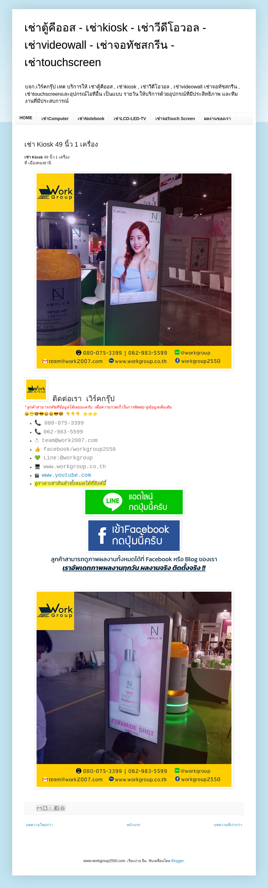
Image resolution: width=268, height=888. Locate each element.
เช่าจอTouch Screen (175, 118)
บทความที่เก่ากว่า (228, 825)
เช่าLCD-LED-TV (130, 118)
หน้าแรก (133, 825)
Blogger (177, 861)
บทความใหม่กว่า (39, 825)
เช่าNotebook (91, 118)
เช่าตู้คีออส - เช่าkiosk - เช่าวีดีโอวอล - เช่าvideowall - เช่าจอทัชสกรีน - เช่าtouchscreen (115, 45)
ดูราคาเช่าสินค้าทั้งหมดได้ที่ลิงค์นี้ (70, 484)
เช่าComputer (55, 118)
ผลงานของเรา (217, 118)
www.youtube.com (66, 475)
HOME (25, 117)
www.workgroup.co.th (75, 467)
